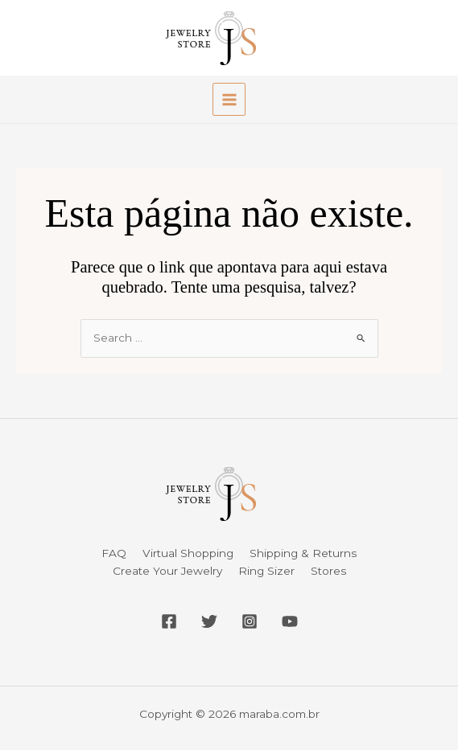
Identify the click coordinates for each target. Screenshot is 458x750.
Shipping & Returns (303, 553)
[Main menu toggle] (229, 99)
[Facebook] (169, 621)
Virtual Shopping (187, 553)
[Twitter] (209, 621)
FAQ (113, 553)
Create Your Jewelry (167, 570)
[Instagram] (249, 621)
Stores (328, 570)
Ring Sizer (266, 570)
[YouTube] (290, 621)
